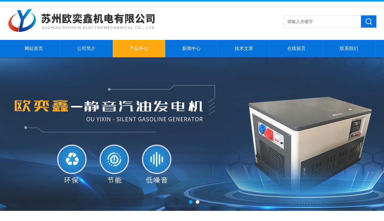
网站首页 (34, 48)
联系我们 (349, 48)
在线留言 (296, 48)
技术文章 (244, 48)
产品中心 (139, 48)
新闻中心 (191, 48)
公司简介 (86, 48)
